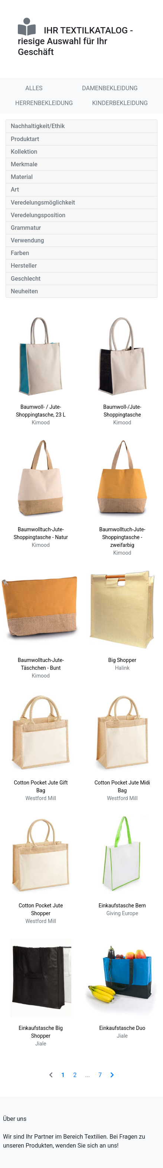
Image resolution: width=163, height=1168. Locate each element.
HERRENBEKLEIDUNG (44, 103)
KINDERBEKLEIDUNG (120, 103)
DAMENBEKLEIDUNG (110, 88)
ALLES (33, 88)
